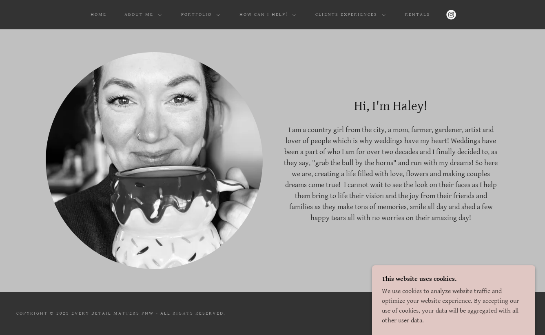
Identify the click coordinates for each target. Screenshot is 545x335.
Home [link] (98, 14)
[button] (141, 15)
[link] (451, 15)
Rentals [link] (417, 14)
